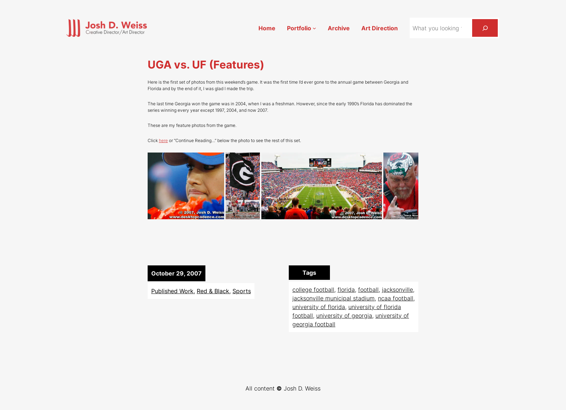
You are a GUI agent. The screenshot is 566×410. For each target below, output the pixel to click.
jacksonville (397, 289)
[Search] (485, 28)
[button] (186, 186)
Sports (241, 291)
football (368, 289)
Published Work (172, 291)
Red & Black (213, 291)
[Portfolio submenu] (314, 28)
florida (346, 289)
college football (313, 289)
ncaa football (395, 298)
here (163, 140)
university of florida (318, 306)
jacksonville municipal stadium (333, 298)
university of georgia (344, 315)
